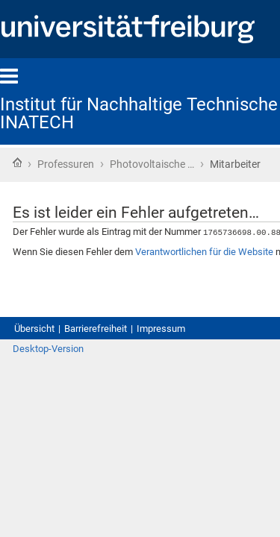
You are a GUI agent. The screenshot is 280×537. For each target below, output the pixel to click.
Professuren (76, 165)
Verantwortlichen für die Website (105, 314)
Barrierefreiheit (113, 418)
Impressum (193, 418)
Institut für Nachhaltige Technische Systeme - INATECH (114, 109)
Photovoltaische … (183, 165)
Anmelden (240, 455)
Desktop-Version (56, 455)
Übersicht (38, 418)
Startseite (17, 163)
